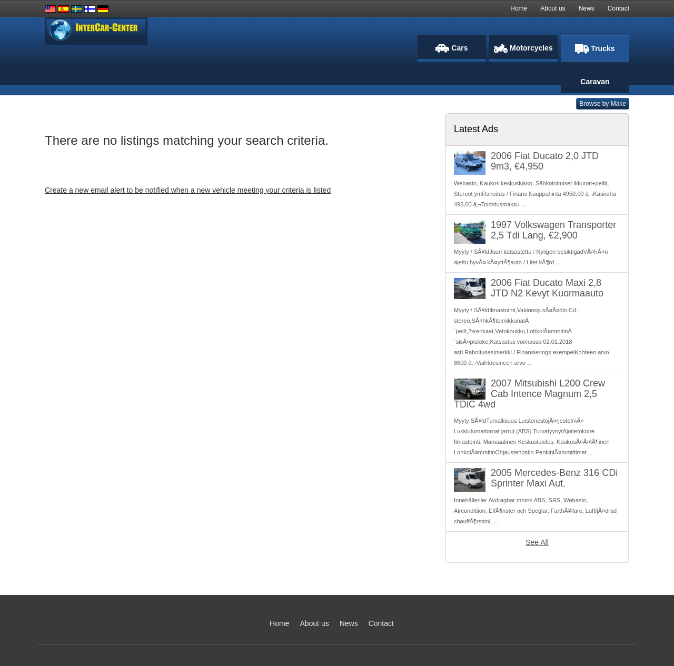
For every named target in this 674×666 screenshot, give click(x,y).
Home (518, 8)
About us (552, 8)
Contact (618, 8)
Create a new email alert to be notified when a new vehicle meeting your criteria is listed (188, 190)
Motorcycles (523, 48)
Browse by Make (602, 103)
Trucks (594, 49)
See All (537, 542)
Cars (451, 48)
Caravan (594, 81)
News (586, 8)
